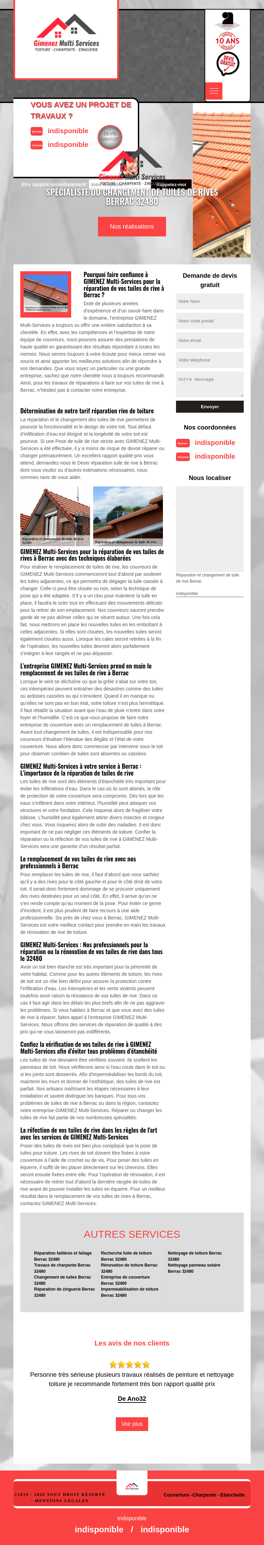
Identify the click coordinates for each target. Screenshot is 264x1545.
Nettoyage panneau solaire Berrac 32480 (194, 1268)
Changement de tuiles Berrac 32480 (62, 1280)
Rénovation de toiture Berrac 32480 (129, 1268)
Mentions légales (62, 1500)
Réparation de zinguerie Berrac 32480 (64, 1292)
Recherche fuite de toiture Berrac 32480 (126, 1256)
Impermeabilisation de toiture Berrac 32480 (129, 1292)
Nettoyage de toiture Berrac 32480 (195, 1256)
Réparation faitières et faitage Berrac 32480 (63, 1256)
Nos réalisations (132, 226)
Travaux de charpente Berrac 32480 (62, 1268)
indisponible (215, 442)
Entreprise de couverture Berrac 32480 (125, 1280)
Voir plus (131, 1424)
